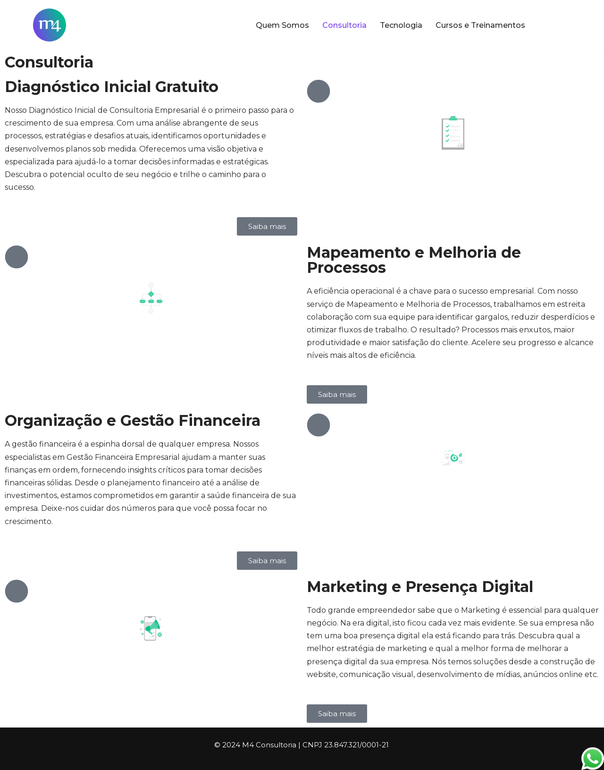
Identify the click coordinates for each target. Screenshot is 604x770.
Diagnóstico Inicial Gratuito (111, 86)
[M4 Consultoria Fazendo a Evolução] (49, 25)
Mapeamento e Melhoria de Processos (414, 260)
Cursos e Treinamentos (480, 25)
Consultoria (344, 25)
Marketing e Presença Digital (420, 586)
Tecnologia (401, 25)
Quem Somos (282, 25)
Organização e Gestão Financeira (132, 420)
